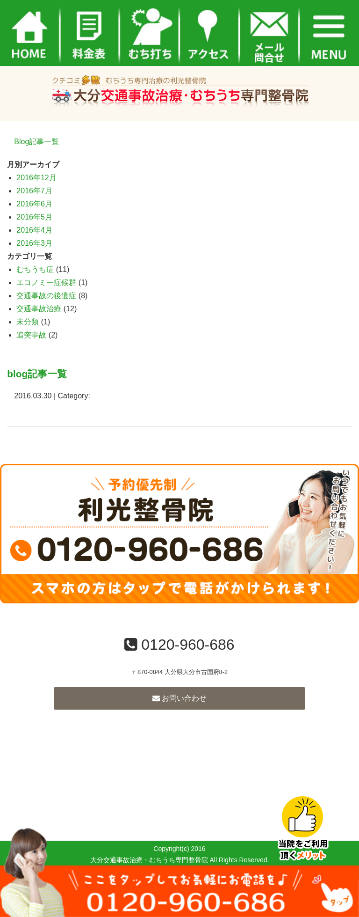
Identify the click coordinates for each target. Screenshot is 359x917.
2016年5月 (34, 217)
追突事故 (31, 335)
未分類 (27, 322)
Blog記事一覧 (36, 142)
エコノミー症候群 (46, 282)
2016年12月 (36, 178)
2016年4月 (34, 230)
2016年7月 (34, 191)
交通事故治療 (38, 309)
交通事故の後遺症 (46, 296)
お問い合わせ (179, 698)
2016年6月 (34, 204)
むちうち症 (35, 269)
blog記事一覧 (37, 373)
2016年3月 (34, 243)
